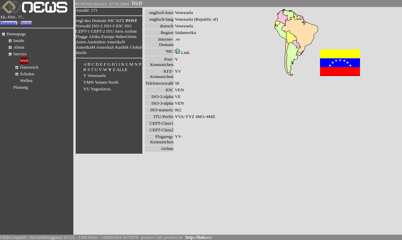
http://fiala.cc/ (198, 237)
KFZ (120, 20)
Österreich (29, 67)
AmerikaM (85, 47)
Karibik (122, 47)
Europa (107, 36)
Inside (18, 40)
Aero (118, 31)
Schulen (27, 73)
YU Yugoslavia (96, 88)
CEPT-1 (83, 31)
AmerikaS (105, 47)
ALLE (122, 69)
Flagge (82, 36)
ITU (110, 31)
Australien (96, 41)
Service (26, 23)
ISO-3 (109, 25)
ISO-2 (97, 25)
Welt (24, 60)
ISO (127, 25)
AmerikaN (115, 41)
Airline (130, 31)
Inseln (81, 52)
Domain (99, 20)
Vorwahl (83, 25)
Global (136, 47)
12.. (3, 16)
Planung (20, 87)
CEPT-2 (98, 31)
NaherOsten (126, 36)
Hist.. (12, 16)
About (18, 47)
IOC (119, 25)
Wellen (26, 80)
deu (87, 20)
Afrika (94, 36)
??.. (21, 16)
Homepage (8, 23)
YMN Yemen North (101, 82)
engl (79, 20)
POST (131, 20)
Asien (81, 41)
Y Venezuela (94, 75)
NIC (111, 20)
